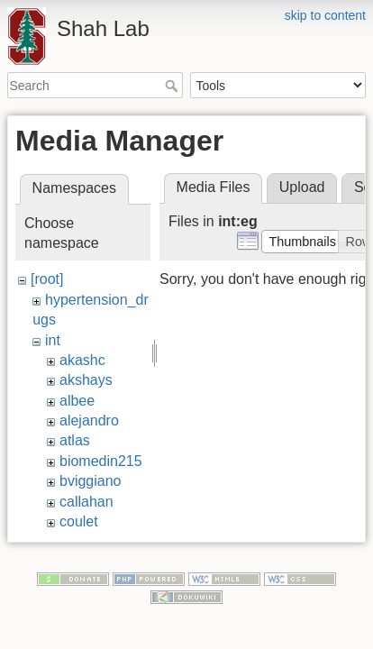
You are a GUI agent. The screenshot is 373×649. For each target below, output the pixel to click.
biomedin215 (100, 461)
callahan (86, 501)
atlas (74, 440)
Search (173, 85)
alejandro (89, 420)
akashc (82, 360)
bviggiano (90, 481)
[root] (47, 279)
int (52, 340)
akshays (86, 380)
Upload (302, 187)
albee (77, 400)
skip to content (325, 15)
